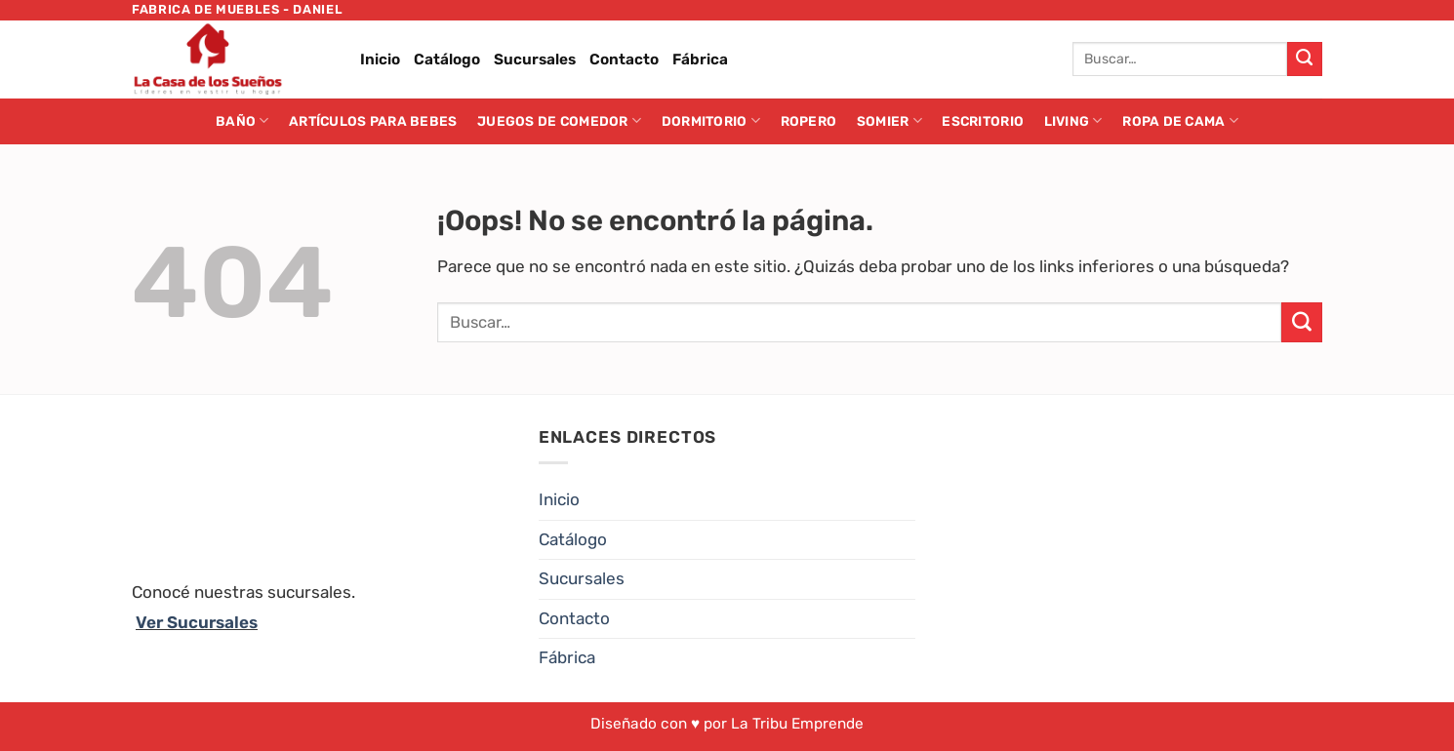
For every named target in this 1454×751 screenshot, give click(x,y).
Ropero (809, 121)
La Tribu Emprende (797, 723)
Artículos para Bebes (373, 121)
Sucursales (535, 59)
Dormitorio (711, 120)
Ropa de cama (1180, 120)
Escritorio (983, 121)
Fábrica (700, 59)
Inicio (380, 59)
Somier (889, 120)
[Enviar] (1304, 59)
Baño (242, 120)
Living (1073, 120)
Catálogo (447, 59)
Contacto (624, 59)
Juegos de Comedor (559, 120)
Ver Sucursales (197, 622)
